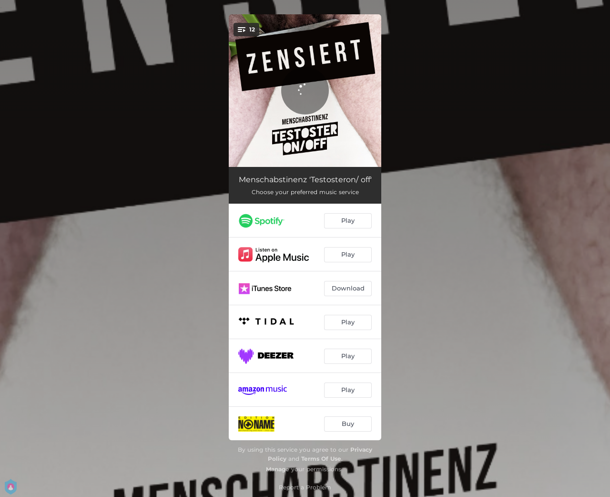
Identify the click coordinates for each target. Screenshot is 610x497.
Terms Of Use (321, 458)
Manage (277, 469)
